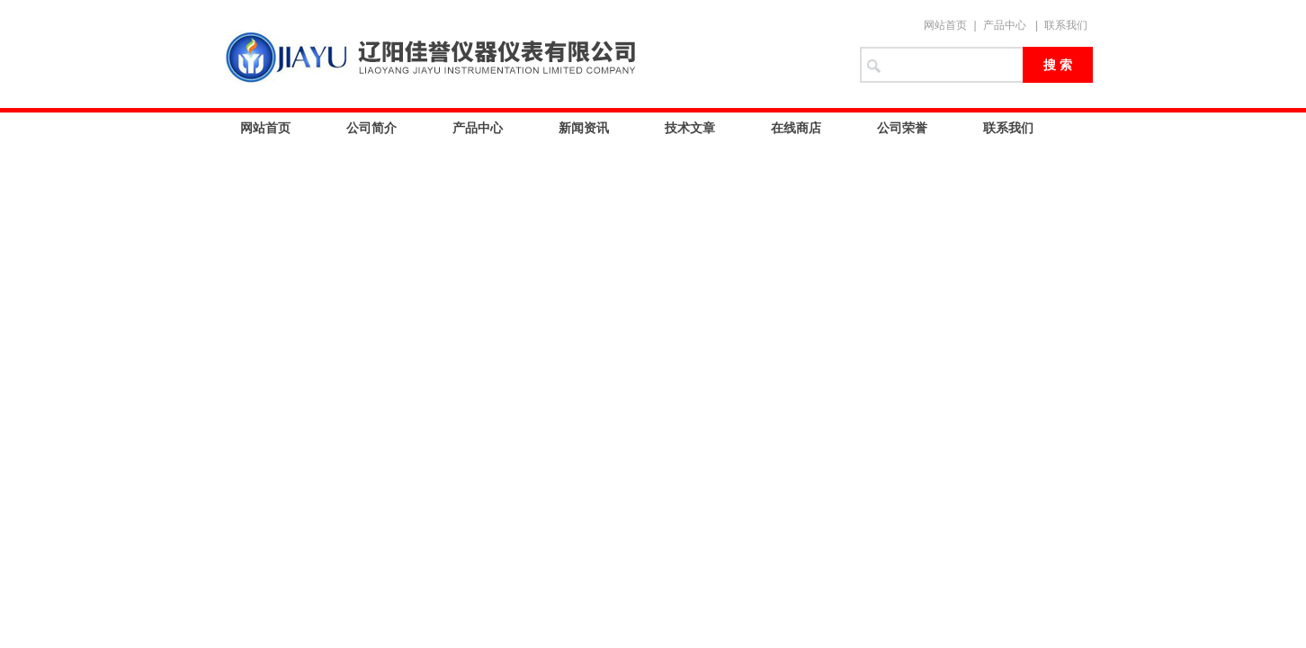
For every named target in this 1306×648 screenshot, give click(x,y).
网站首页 (945, 25)
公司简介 (371, 128)
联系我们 (1065, 25)
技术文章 (690, 128)
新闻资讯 (584, 128)
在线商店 (796, 128)
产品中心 (1004, 25)
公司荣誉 (902, 128)
